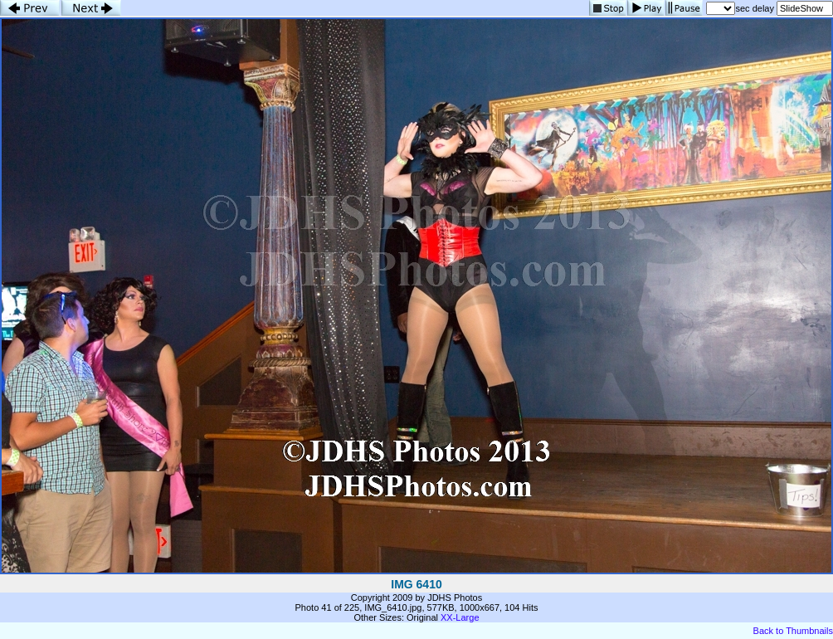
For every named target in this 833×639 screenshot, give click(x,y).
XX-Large (460, 617)
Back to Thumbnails (793, 631)
